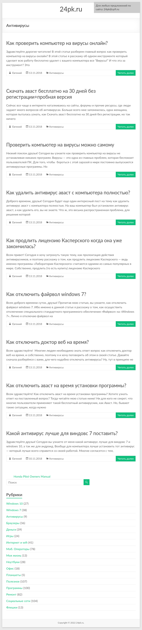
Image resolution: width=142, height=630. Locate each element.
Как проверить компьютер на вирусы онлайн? (57, 43)
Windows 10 (14, 503)
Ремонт (11, 594)
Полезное (13, 581)
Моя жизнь (13, 555)
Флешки (11, 607)
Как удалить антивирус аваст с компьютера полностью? (68, 192)
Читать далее (126, 72)
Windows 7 (13, 510)
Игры (9, 536)
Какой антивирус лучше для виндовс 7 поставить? (62, 433)
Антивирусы (56, 72)
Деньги (11, 529)
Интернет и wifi (17, 542)
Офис (10, 568)
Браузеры (12, 523)
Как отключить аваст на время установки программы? (66, 385)
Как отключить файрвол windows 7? (46, 294)
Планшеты (13, 575)
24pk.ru (71, 9)
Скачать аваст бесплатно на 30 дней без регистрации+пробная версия (51, 94)
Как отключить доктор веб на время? (47, 342)
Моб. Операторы (17, 549)
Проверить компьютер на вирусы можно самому (60, 145)
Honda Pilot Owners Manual (32, 476)
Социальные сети (18, 601)
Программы (14, 588)
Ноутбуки (13, 562)
